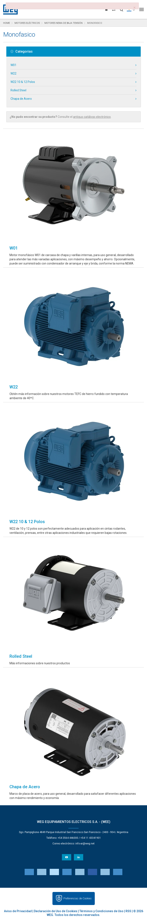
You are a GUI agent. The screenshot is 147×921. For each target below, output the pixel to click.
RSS (128, 911)
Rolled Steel (18, 90)
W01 (13, 65)
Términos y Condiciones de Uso (101, 911)
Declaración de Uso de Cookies (55, 911)
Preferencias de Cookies (77, 898)
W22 (13, 73)
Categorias (22, 51)
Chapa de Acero (21, 98)
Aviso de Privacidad (18, 911)
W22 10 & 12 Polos (23, 82)
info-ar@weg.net (85, 843)
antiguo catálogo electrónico (92, 116)
